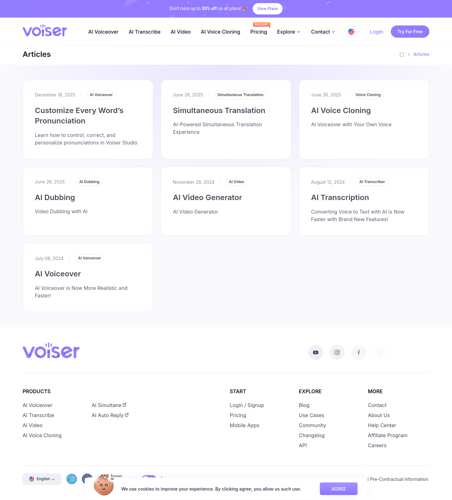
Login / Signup (247, 405)
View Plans (267, 8)
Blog (304, 405)
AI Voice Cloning (220, 32)
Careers (377, 445)
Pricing (258, 32)
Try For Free (410, 31)
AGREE (338, 489)
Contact (320, 32)
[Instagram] (337, 352)
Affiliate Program (387, 435)
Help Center (382, 425)
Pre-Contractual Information (399, 479)
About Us (379, 415)
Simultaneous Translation (219, 110)
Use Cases (311, 415)
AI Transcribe (145, 32)
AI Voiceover (103, 32)
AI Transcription (339, 202)
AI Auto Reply (110, 415)
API (303, 445)
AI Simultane (109, 405)
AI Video (180, 32)
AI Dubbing (55, 197)
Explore (286, 32)
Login (376, 32)
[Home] (401, 54)
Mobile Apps (245, 425)
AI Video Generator (207, 202)
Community (312, 425)
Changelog (312, 435)
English (39, 478)
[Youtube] (315, 352)
